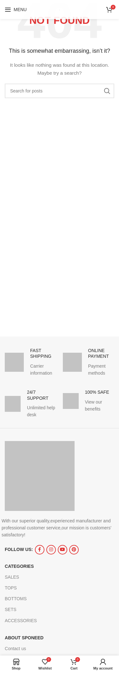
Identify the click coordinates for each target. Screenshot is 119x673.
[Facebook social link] (39, 549)
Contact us (15, 648)
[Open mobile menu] (16, 9)
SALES (12, 577)
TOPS (11, 587)
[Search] (59, 91)
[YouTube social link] (62, 549)
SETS (11, 609)
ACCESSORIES (21, 620)
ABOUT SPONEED (24, 637)
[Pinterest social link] (74, 549)
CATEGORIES (19, 566)
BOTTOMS (16, 598)
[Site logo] (59, 9)
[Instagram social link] (51, 549)
